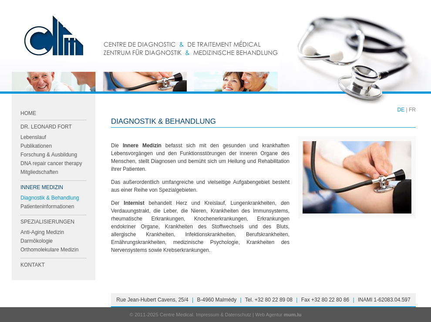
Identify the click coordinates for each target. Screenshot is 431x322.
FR (412, 110)
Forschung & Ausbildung (48, 155)
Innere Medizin (41, 187)
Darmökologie (36, 241)
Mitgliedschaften (39, 172)
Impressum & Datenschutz (223, 314)
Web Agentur (268, 314)
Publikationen (36, 146)
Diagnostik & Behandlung (49, 198)
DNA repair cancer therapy (51, 163)
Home (28, 113)
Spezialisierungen (47, 222)
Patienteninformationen (47, 206)
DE (401, 110)
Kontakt (32, 265)
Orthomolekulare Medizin (49, 250)
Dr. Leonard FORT (46, 127)
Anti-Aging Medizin (42, 232)
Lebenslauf (33, 137)
